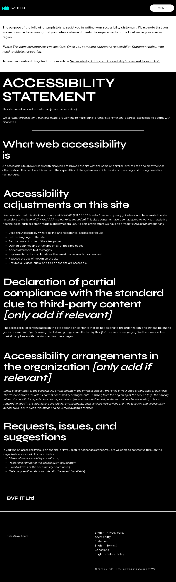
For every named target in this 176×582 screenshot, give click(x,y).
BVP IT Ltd (18, 8)
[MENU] (162, 8)
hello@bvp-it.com (17, 536)
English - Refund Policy (109, 554)
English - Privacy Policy (109, 532)
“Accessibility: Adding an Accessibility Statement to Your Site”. (115, 61)
